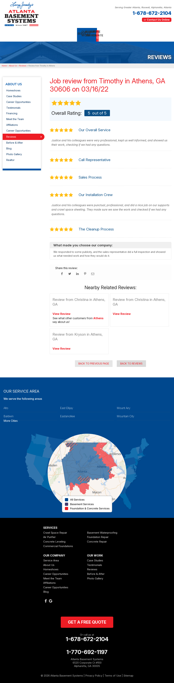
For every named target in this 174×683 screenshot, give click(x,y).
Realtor (10, 157)
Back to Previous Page (93, 361)
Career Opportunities (18, 99)
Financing (11, 111)
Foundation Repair (98, 535)
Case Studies (14, 94)
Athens (98, 316)
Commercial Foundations (58, 543)
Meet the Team (15, 116)
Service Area (51, 558)
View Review (62, 311)
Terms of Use (113, 673)
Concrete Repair (97, 539)
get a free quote (87, 619)
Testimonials (13, 105)
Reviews (11, 134)
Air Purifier (49, 535)
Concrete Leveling (54, 539)
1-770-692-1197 (87, 650)
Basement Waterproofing (102, 530)
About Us (13, 82)
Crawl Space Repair (55, 530)
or (157, 19)
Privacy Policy (93, 673)
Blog (9, 146)
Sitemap (128, 673)
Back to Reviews (131, 361)
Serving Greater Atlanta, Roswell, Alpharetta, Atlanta (143, 7)
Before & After (14, 140)
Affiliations (12, 122)
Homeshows (13, 88)
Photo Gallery (14, 152)
